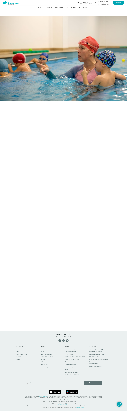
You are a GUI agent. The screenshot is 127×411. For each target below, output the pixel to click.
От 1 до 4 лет (44, 361)
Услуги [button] (40, 7)
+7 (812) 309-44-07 (85, 2)
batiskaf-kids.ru (80, 407)
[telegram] (67, 340)
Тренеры (73, 7)
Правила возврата (94, 356)
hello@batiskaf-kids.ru (63, 404)
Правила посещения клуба (96, 351)
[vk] (59, 340)
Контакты (86, 7)
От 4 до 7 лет (44, 364)
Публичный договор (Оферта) (96, 349)
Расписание (48, 7)
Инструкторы (20, 356)
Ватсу (66, 369)
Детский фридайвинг (46, 367)
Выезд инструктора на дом (72, 359)
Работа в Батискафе (22, 354)
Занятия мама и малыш (47, 356)
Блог (79, 7)
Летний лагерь (69, 354)
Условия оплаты (93, 363)
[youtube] (63, 340)
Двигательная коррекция (71, 372)
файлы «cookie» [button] (43, 396)
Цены (66, 7)
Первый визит (59, 7)
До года (43, 359)
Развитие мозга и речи (71, 349)
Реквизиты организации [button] (95, 366)
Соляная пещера (69, 367)
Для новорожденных (46, 354)
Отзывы (18, 359)
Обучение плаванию (70, 364)
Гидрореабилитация (70, 351)
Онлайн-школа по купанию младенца (75, 356)
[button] (118, 3)
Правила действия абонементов (97, 354)
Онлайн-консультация (71, 361)
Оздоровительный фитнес (71, 374)
